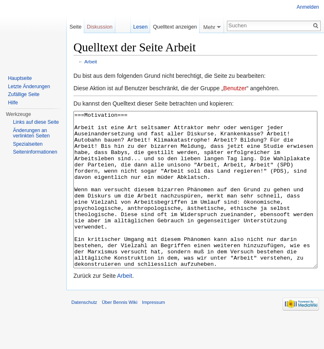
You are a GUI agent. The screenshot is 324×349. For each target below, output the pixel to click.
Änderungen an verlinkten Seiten (31, 133)
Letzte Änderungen (29, 86)
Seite (75, 27)
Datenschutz (84, 333)
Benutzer (234, 88)
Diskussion (99, 27)
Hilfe (13, 103)
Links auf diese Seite (36, 122)
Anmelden (308, 7)
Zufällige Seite (23, 94)
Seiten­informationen (35, 152)
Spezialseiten (27, 144)
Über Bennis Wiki (119, 333)
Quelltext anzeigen (175, 27)
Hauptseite (20, 78)
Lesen (140, 27)
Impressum (153, 333)
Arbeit (90, 61)
